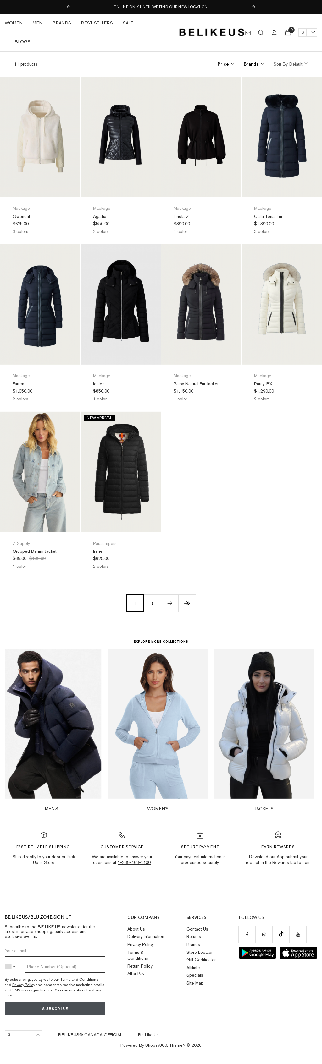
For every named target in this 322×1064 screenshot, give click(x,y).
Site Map (194, 982)
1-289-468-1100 (134, 862)
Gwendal (21, 216)
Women (14, 22)
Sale (128, 22)
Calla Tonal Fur (268, 216)
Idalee (99, 383)
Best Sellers (97, 22)
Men (37, 22)
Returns (193, 936)
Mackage (21, 208)
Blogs (23, 41)
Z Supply (21, 543)
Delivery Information (145, 936)
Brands (62, 22)
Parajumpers (105, 543)
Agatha (99, 216)
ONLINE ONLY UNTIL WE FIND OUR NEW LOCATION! (161, 7)
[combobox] (11, 967)
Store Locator (199, 952)
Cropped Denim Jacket (35, 551)
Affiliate (193, 967)
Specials (194, 975)
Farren (18, 383)
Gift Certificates (201, 959)
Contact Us (197, 928)
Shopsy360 (156, 1045)
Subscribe (55, 1008)
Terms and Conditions (79, 979)
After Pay (135, 973)
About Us (136, 928)
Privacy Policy (23, 985)
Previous (68, 7)
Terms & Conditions (137, 955)
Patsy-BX (263, 383)
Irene (98, 551)
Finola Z (181, 216)
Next (253, 7)
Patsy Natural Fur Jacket (196, 383)
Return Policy (140, 966)
